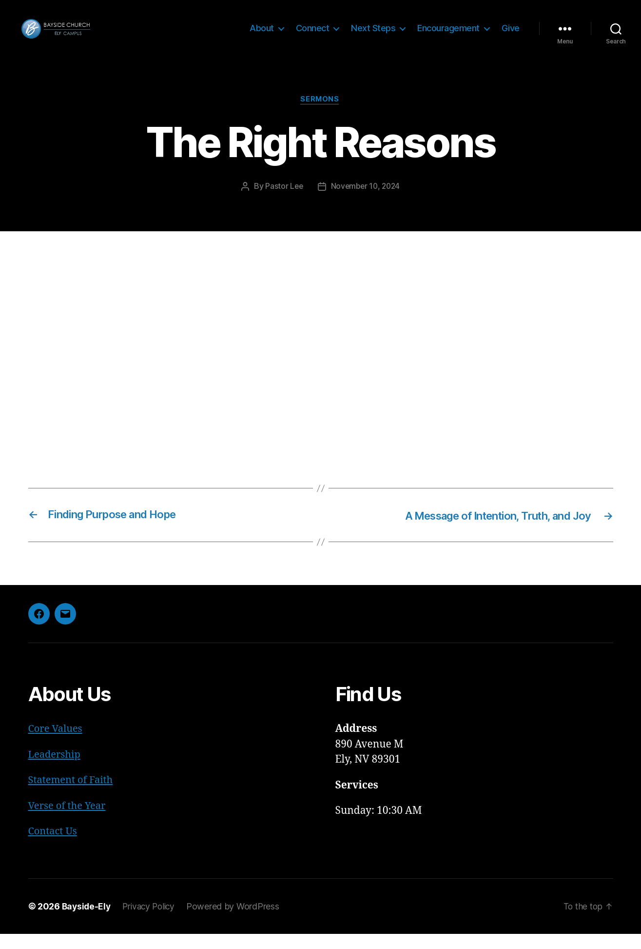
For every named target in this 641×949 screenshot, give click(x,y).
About (262, 35)
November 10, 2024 (366, 201)
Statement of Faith (72, 795)
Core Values (56, 744)
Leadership (55, 769)
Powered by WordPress (238, 921)
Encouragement (448, 35)
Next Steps (373, 35)
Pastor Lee (282, 201)
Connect (313, 35)
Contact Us (53, 846)
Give (511, 35)
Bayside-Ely (87, 921)
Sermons (320, 114)
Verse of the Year (68, 821)
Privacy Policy (152, 921)
